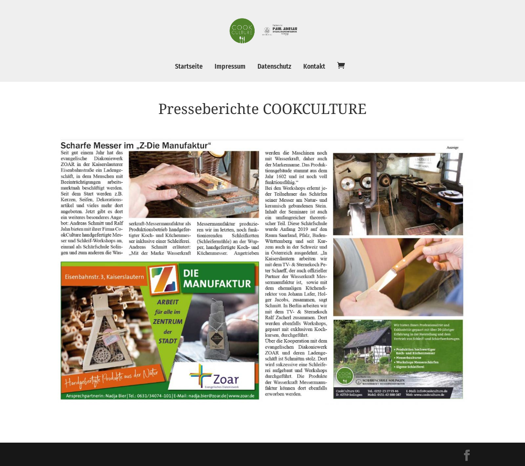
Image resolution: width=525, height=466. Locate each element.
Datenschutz (274, 67)
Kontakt (314, 67)
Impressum (230, 67)
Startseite (189, 67)
